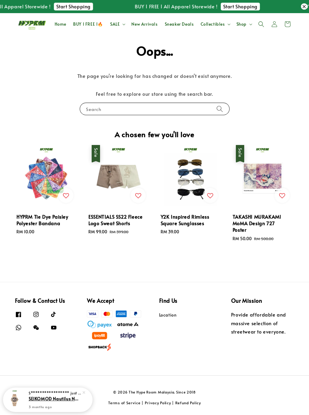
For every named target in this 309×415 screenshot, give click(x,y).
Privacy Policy (158, 402)
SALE (115, 24)
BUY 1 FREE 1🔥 (88, 24)
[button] (261, 24)
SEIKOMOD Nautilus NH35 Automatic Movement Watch (55, 402)
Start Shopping (87, 6)
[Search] (219, 109)
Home (60, 24)
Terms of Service (124, 402)
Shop (241, 24)
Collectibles (213, 24)
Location (168, 315)
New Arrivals (144, 24)
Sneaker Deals (179, 24)
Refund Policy (188, 402)
